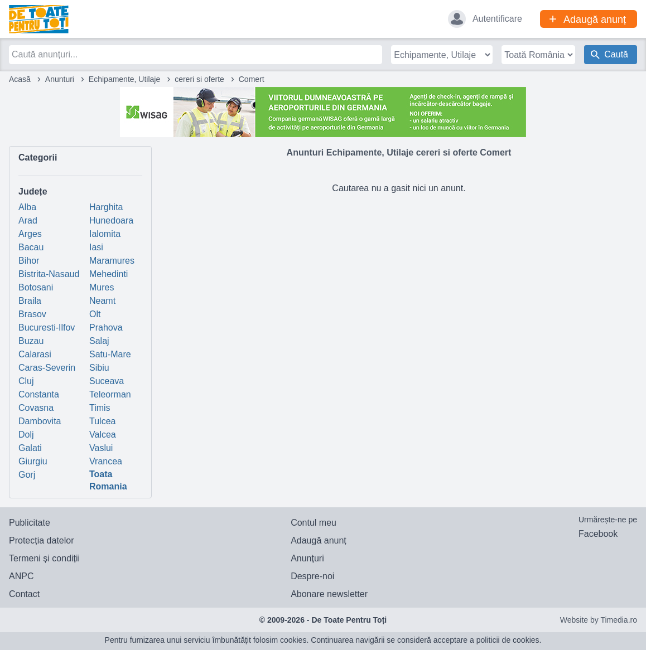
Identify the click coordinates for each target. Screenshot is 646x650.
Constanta (38, 394)
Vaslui (101, 448)
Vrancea (105, 461)
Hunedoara (111, 220)
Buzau (31, 341)
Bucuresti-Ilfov (46, 327)
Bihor (28, 260)
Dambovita (39, 421)
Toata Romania (108, 480)
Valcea (102, 434)
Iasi (96, 247)
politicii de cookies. (509, 640)
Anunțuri (307, 558)
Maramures (111, 260)
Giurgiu (32, 461)
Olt (94, 314)
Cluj (26, 381)
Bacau (31, 247)
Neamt (102, 300)
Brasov (32, 314)
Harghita (106, 207)
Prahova (106, 327)
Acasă (20, 79)
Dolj (26, 434)
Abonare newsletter (329, 594)
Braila (29, 300)
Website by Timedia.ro (598, 619)
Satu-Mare (110, 354)
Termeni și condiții (44, 558)
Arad (27, 220)
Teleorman (110, 394)
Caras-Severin (46, 367)
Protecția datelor (41, 540)
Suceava (106, 381)
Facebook (598, 534)
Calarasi (34, 354)
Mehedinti (108, 274)
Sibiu (99, 367)
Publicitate (29, 522)
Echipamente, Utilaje (124, 79)
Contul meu (313, 522)
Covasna (36, 408)
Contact (24, 594)
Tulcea (102, 421)
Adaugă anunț (318, 540)
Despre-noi (312, 576)
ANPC (21, 576)
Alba (27, 207)
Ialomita (104, 234)
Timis (99, 408)
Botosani (35, 287)
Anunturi (59, 79)
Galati (30, 448)
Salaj (99, 341)
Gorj (26, 474)
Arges (30, 234)
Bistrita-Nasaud (48, 274)
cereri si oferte (199, 79)
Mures (101, 287)
